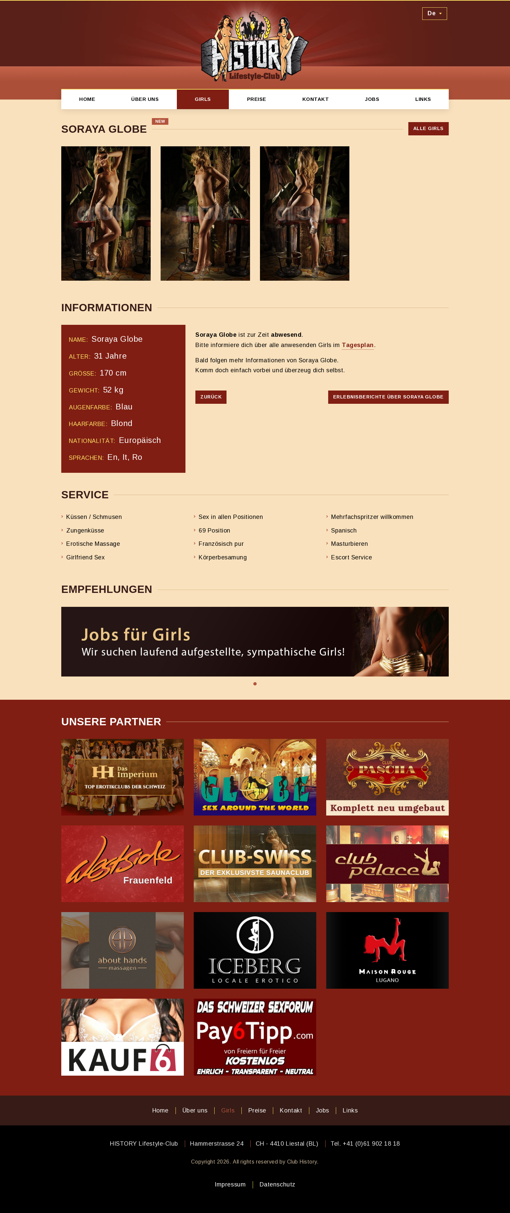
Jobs (372, 99)
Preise (256, 99)
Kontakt (315, 99)
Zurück (211, 396)
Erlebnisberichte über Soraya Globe (388, 396)
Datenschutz (277, 1184)
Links (423, 99)
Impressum (230, 1184)
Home (87, 99)
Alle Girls (428, 128)
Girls (203, 99)
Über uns (145, 99)
